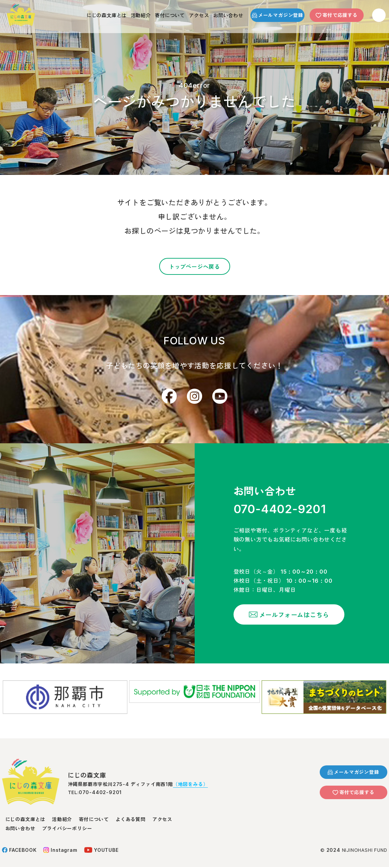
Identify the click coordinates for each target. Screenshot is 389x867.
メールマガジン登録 (277, 14)
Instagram (60, 842)
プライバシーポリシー (67, 820)
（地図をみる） (190, 776)
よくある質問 (131, 811)
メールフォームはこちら (284, 617)
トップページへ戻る (194, 266)
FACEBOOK (19, 842)
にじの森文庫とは (78, 15)
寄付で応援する (337, 14)
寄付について (155, 15)
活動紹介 (119, 15)
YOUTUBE (101, 842)
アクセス (189, 15)
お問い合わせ (225, 15)
